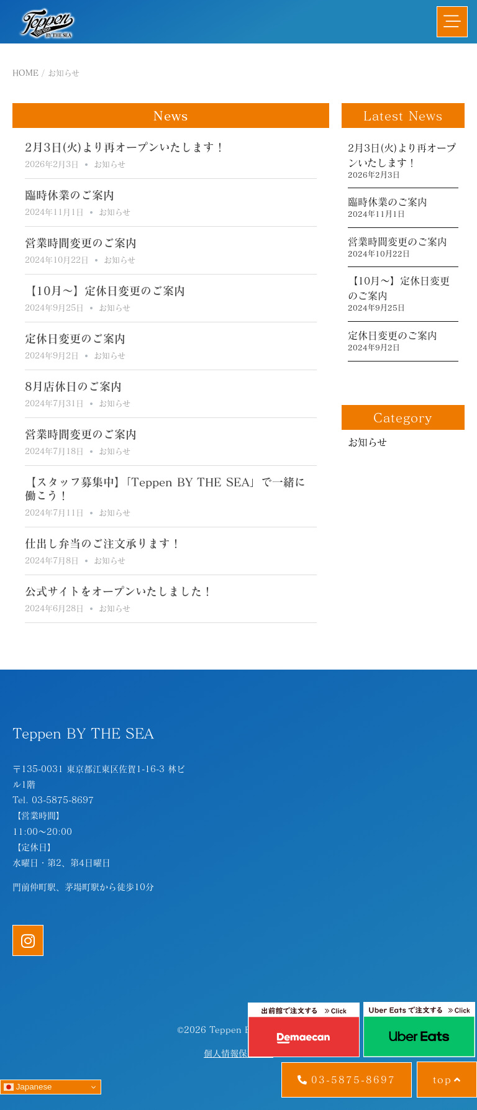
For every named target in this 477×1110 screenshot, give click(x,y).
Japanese (28, 1087)
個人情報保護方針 (238, 1053)
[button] (452, 21)
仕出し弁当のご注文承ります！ (103, 543)
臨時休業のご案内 (69, 195)
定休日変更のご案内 (75, 338)
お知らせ (109, 164)
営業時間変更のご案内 (81, 243)
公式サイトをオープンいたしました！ (119, 591)
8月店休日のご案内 (73, 386)
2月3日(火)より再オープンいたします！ (125, 147)
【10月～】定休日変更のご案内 (105, 291)
